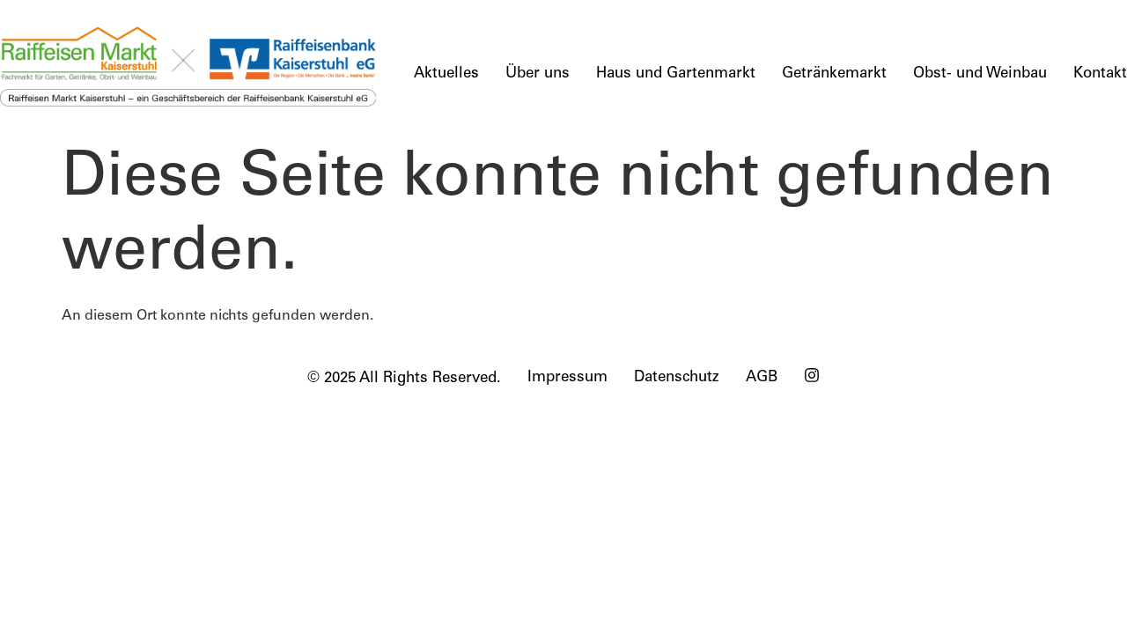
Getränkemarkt (834, 74)
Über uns (537, 74)
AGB (761, 378)
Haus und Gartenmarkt (675, 74)
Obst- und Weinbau (980, 74)
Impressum (567, 378)
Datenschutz (676, 378)
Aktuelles (446, 74)
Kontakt (1100, 74)
